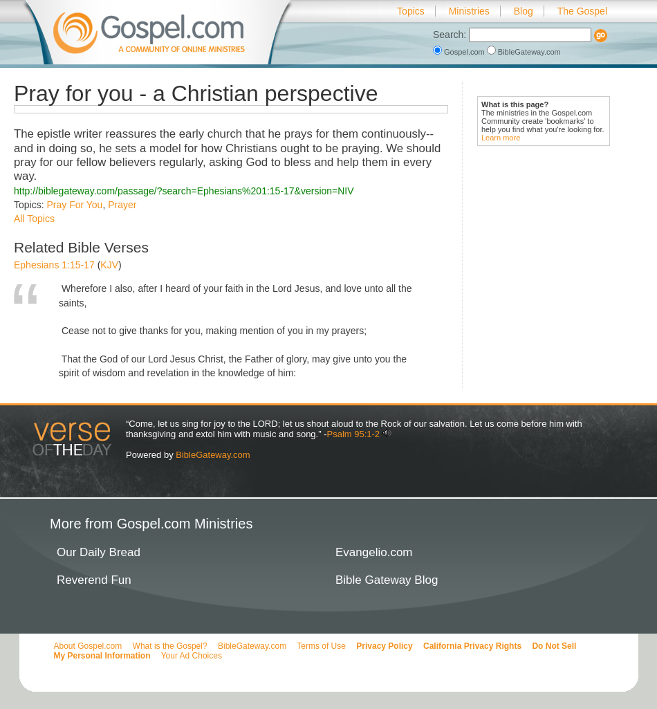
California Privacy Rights (472, 646)
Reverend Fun (94, 580)
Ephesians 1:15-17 (54, 264)
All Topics (34, 218)
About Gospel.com (88, 646)
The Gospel (582, 11)
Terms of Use (321, 646)
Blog (523, 11)
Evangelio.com (374, 552)
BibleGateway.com (524, 52)
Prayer (122, 204)
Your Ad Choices (191, 656)
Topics (411, 11)
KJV (109, 264)
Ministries (469, 11)
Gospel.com (460, 52)
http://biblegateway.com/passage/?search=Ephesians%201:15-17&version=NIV (184, 190)
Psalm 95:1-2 (353, 434)
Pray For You (74, 204)
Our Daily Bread (98, 552)
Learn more (500, 137)
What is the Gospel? (170, 646)
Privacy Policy (384, 646)
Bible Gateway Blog (386, 580)
